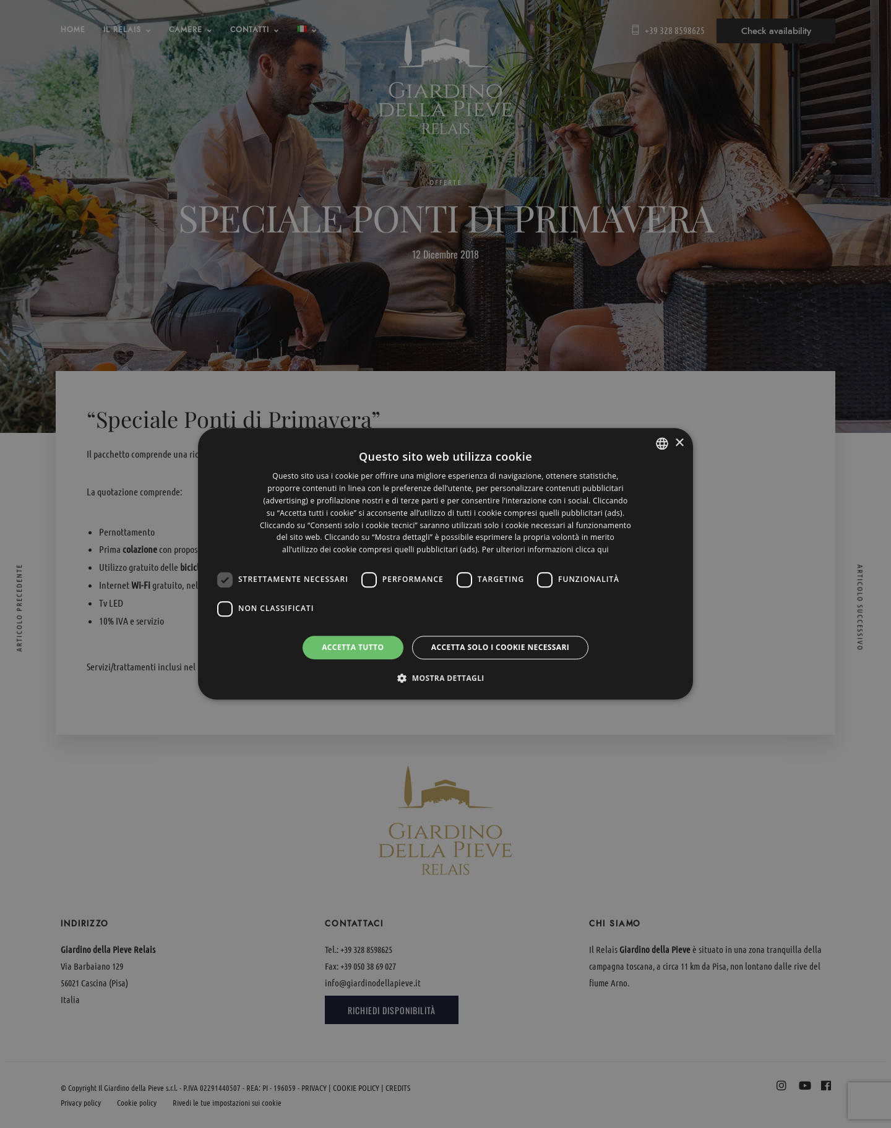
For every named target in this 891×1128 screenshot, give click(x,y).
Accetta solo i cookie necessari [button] (500, 647)
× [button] (679, 443)
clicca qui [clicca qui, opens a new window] (592, 549)
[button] (445, 678)
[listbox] (662, 443)
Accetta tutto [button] (353, 647)
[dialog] (445, 563)
